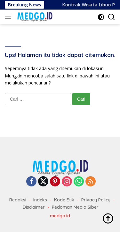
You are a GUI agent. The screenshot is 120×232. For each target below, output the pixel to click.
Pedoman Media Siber (75, 207)
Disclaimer (34, 207)
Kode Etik (64, 200)
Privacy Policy (95, 200)
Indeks (40, 200)
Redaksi (17, 200)
